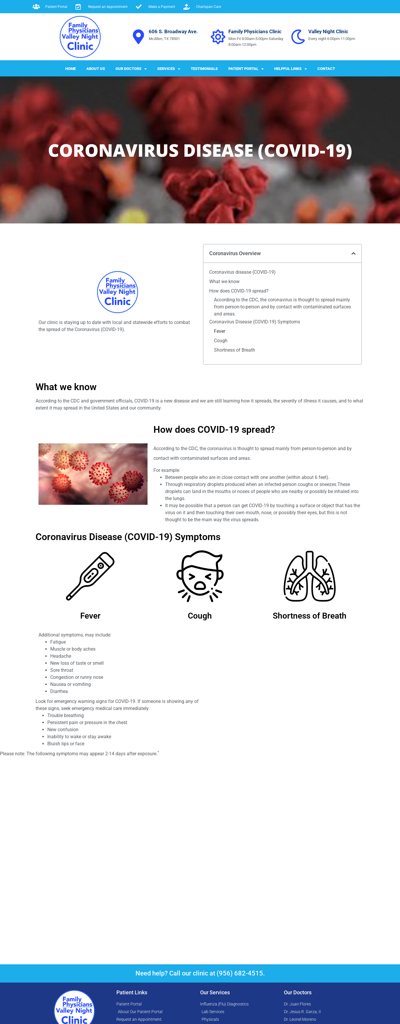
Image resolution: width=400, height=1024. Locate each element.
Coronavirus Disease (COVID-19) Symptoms (254, 465)
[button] (354, 392)
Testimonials (204, 68)
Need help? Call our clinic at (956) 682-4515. (200, 977)
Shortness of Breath (234, 493)
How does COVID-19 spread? (239, 429)
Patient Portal (246, 69)
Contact (326, 68)
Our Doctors (131, 69)
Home (70, 68)
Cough (220, 484)
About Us (95, 68)
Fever (219, 474)
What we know (224, 420)
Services (168, 69)
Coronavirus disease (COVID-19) (242, 411)
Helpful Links (290, 69)
